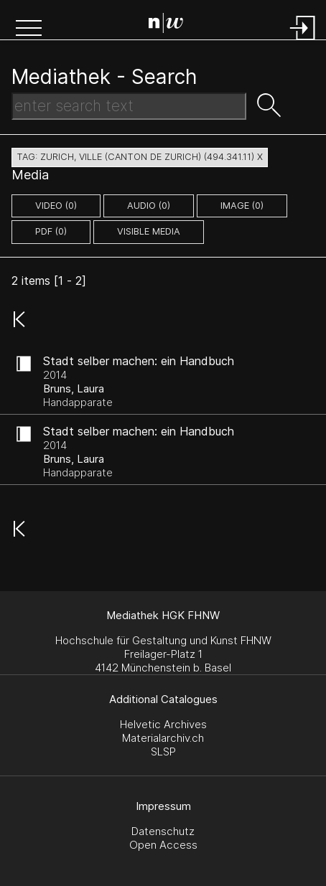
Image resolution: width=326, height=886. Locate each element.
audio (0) (148, 205)
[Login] (303, 41)
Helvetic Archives (163, 724)
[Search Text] (128, 106)
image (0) (242, 205)
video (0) (56, 205)
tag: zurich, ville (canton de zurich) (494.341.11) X (140, 156)
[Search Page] (166, 25)
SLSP (163, 751)
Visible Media (148, 231)
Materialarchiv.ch (163, 738)
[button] (28, 29)
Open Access (163, 845)
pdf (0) (51, 231)
